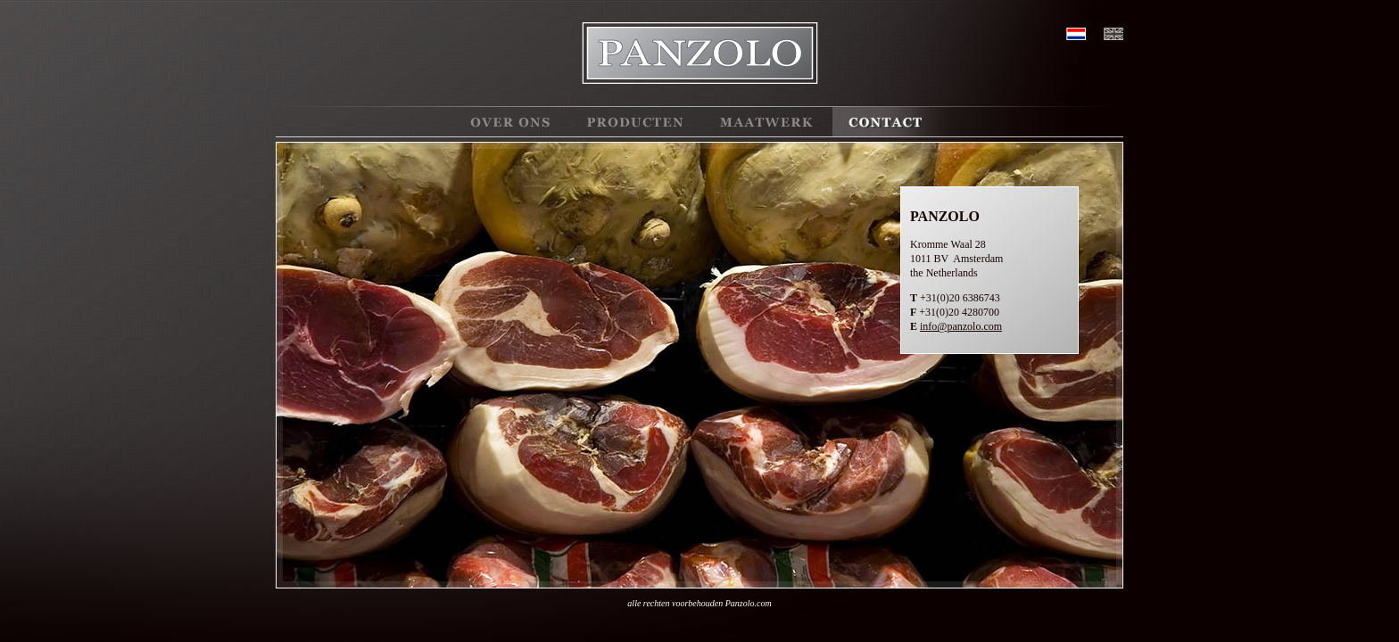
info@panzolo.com (961, 326)
